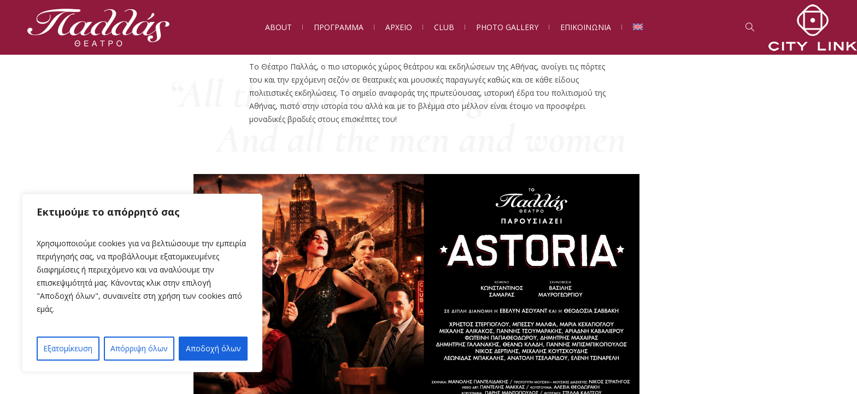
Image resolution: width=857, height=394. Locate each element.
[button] (728, 301)
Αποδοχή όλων (213, 348)
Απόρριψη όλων (139, 348)
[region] (142, 283)
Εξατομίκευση (67, 348)
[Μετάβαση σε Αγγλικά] (638, 27)
